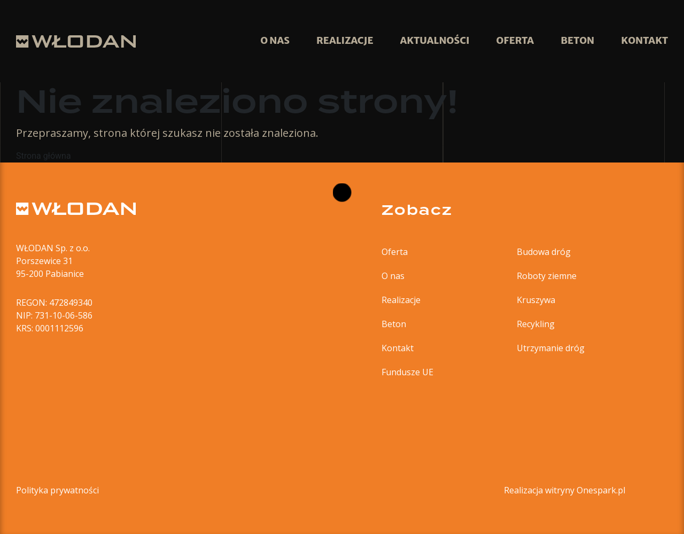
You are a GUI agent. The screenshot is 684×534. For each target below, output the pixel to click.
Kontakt (398, 348)
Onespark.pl (601, 490)
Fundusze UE (407, 372)
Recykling (536, 324)
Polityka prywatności (57, 490)
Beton (394, 324)
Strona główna (43, 156)
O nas (393, 276)
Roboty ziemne (547, 276)
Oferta (395, 252)
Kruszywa (536, 300)
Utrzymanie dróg (551, 348)
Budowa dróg (544, 252)
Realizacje (401, 300)
